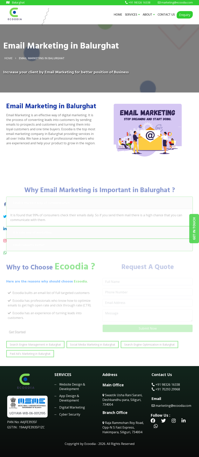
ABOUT (149, 14)
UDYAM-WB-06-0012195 (27, 413)
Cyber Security (69, 414)
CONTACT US (166, 14)
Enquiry (184, 15)
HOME (118, 14)
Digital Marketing (72, 407)
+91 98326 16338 (166, 384)
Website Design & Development (72, 386)
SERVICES (132, 14)
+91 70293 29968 (166, 389)
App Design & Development (69, 398)
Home (8, 58)
